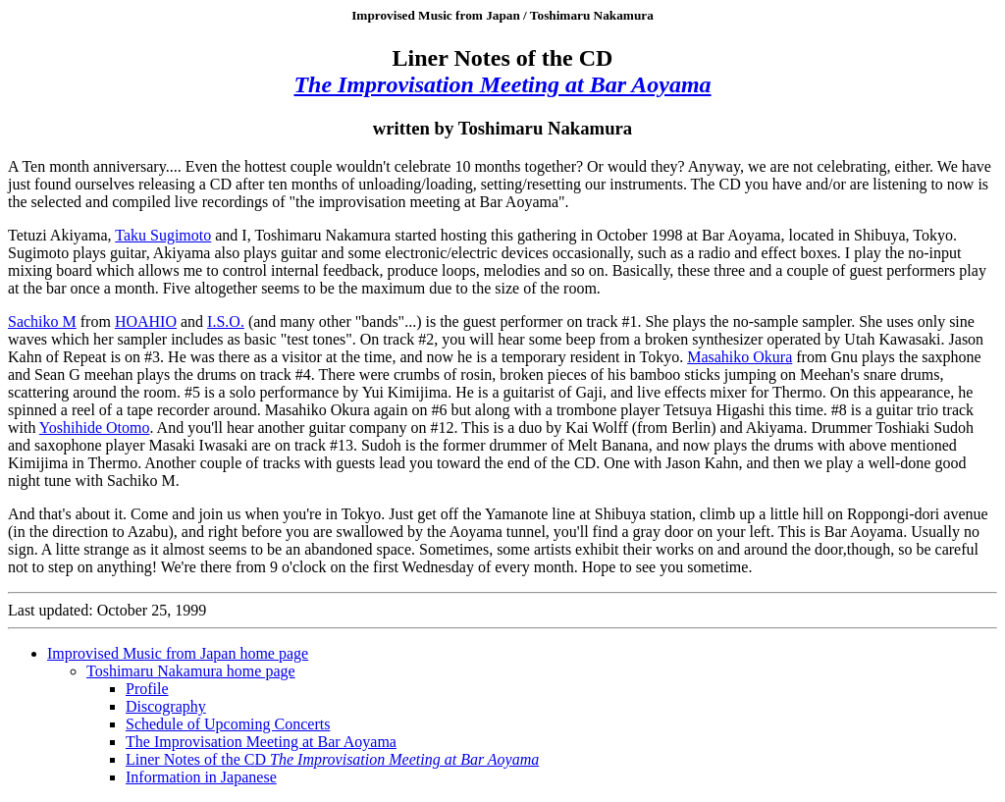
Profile (147, 688)
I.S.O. (225, 321)
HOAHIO (146, 321)
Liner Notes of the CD (332, 759)
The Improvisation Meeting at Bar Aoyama (261, 741)
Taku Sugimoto (163, 235)
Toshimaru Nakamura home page (190, 671)
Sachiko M (42, 321)
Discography (166, 706)
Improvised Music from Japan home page (177, 653)
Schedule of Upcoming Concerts (228, 724)
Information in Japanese (201, 777)
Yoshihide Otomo (94, 427)
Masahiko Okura (739, 356)
